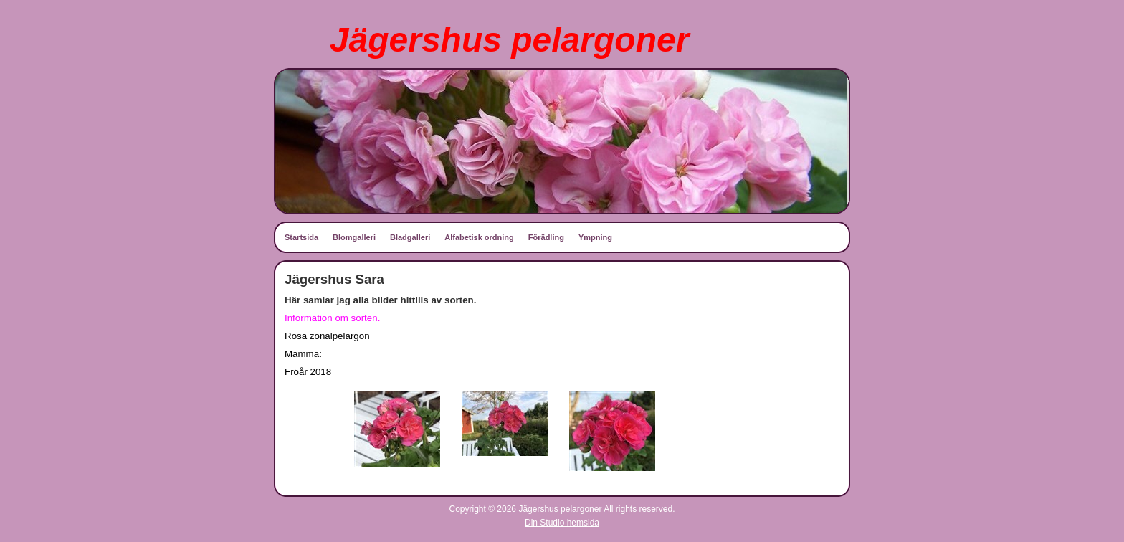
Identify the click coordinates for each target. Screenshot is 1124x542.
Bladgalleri (410, 237)
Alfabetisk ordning (479, 237)
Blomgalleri (354, 237)
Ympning (595, 237)
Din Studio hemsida (562, 523)
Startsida (301, 237)
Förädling (546, 237)
